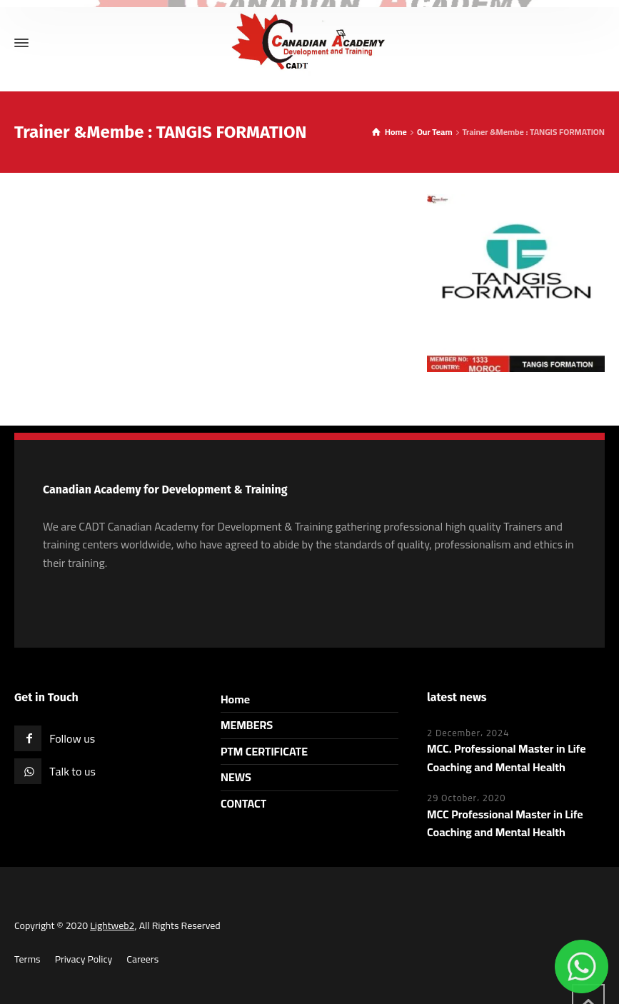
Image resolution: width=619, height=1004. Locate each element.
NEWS (236, 777)
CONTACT (243, 803)
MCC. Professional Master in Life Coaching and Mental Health (506, 758)
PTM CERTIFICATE (264, 751)
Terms (27, 959)
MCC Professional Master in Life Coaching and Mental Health (505, 823)
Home (235, 699)
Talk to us (72, 771)
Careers (142, 959)
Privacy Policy (84, 959)
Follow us (72, 738)
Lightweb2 (112, 925)
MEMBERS (247, 725)
